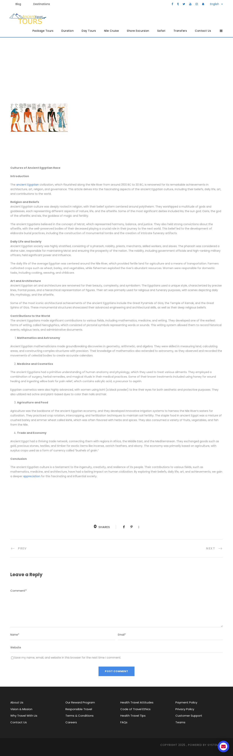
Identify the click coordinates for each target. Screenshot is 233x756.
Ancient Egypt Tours (72, 72)
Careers (71, 722)
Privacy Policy (184, 709)
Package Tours (43, 31)
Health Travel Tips (133, 716)
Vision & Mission (21, 709)
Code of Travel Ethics (135, 709)
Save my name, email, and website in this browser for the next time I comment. (67, 657)
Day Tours (89, 31)
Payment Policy (186, 702)
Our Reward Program (80, 702)
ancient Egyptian (27, 185)
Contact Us (203, 31)
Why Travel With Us (23, 716)
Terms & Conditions (79, 716)
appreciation (31, 476)
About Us (16, 702)
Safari (161, 31)
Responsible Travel (78, 709)
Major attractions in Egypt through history (132, 72)
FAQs (123, 722)
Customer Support (188, 716)
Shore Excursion (138, 31)
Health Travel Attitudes (136, 702)
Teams (180, 722)
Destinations (41, 4)
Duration (67, 31)
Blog (18, 4)
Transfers (180, 31)
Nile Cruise (111, 31)
